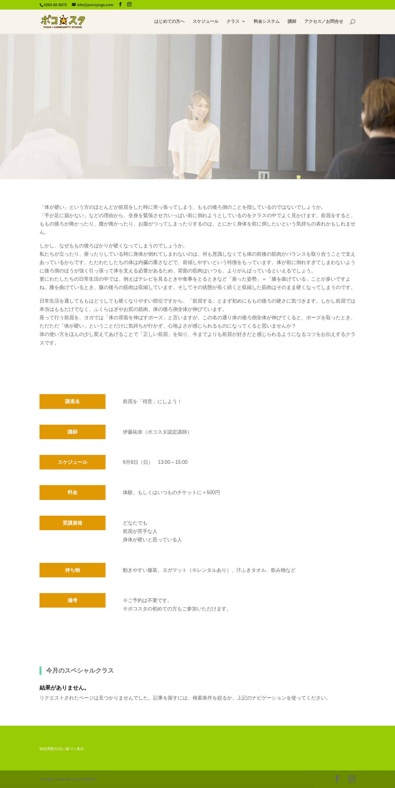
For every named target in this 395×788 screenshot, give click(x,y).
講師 (292, 21)
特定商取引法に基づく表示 (62, 749)
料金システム (267, 21)
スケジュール (205, 21)
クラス (233, 21)
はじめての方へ (169, 21)
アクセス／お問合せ (323, 21)
